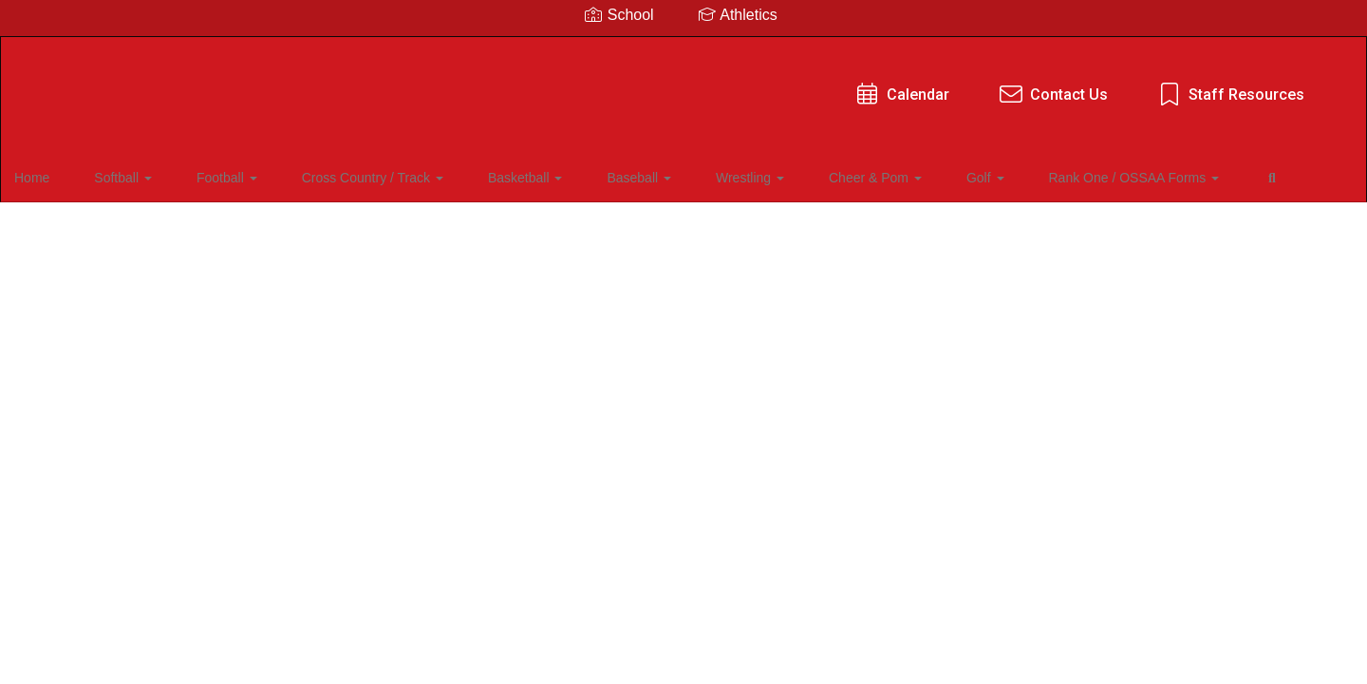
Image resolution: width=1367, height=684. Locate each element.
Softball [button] (136, 174)
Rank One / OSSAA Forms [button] (1018, 174)
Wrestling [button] (682, 174)
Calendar (556, 85)
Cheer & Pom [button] (791, 174)
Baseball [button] (587, 174)
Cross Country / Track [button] (353, 174)
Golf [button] (886, 174)
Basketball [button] (490, 174)
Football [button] (224, 174)
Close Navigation (94, 230)
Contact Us (706, 85)
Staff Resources (884, 85)
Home (61, 174)
